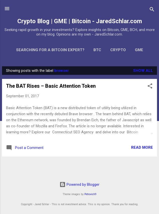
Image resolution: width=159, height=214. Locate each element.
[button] (150, 87)
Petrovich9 (90, 194)
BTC (97, 50)
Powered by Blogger (79, 184)
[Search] (152, 10)
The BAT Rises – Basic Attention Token (51, 86)
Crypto (118, 50)
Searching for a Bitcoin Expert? (50, 50)
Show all (143, 70)
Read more (142, 147)
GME (139, 50)
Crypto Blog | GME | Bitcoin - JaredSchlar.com (79, 21)
